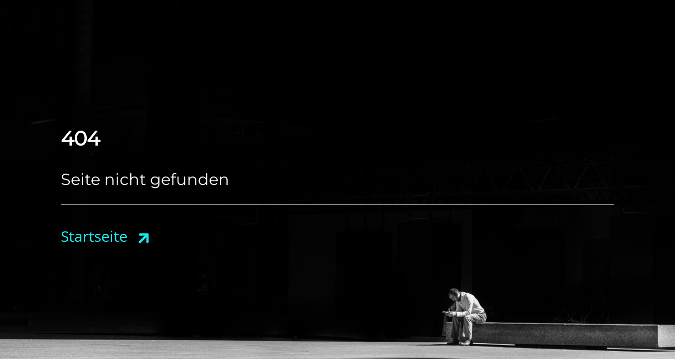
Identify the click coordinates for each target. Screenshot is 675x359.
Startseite (94, 236)
